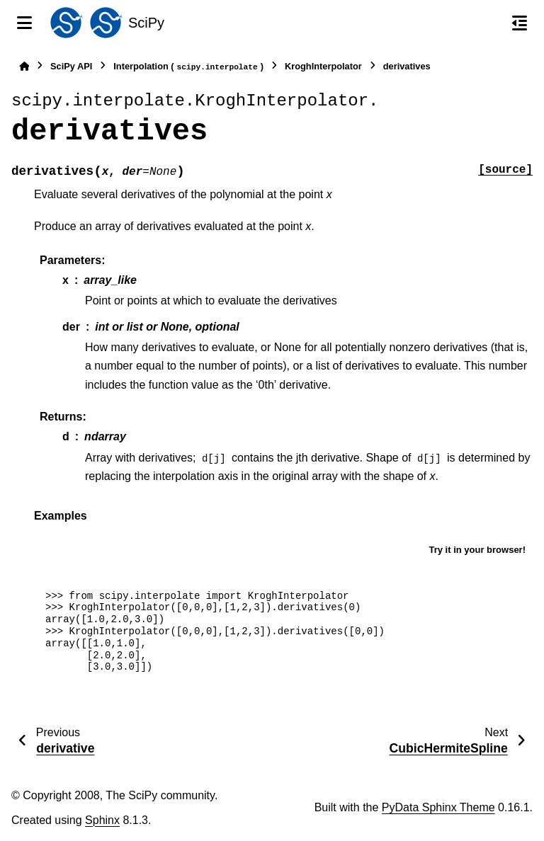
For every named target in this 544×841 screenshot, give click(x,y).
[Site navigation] (24, 23)
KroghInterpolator (323, 66)
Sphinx (102, 820)
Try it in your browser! (477, 549)
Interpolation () (188, 67)
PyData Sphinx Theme (438, 807)
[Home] (24, 66)
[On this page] (519, 23)
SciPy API (71, 66)
